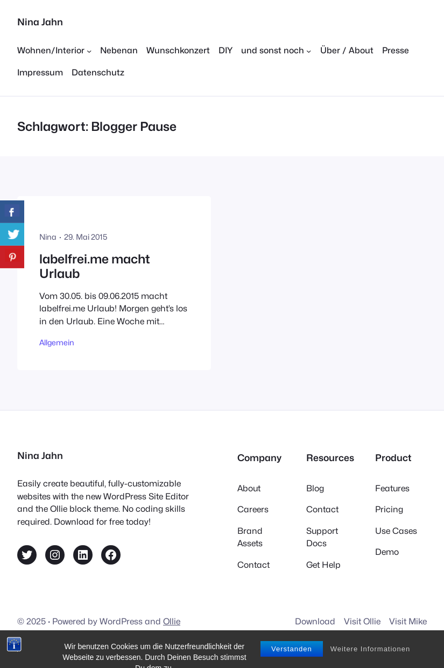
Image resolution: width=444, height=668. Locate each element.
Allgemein (56, 342)
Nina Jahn (40, 21)
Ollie (171, 621)
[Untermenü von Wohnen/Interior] (54, 51)
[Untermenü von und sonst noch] (276, 51)
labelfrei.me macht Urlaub (94, 266)
